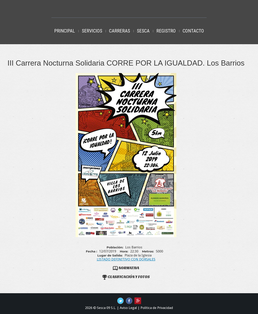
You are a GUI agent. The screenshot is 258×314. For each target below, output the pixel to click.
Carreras (119, 30)
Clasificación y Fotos (126, 276)
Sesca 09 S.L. (106, 308)
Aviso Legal (128, 308)
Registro (166, 30)
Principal (64, 30)
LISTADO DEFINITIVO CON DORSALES (126, 259)
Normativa (126, 267)
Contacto (193, 30)
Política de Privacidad (156, 308)
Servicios (92, 30)
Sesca (143, 30)
